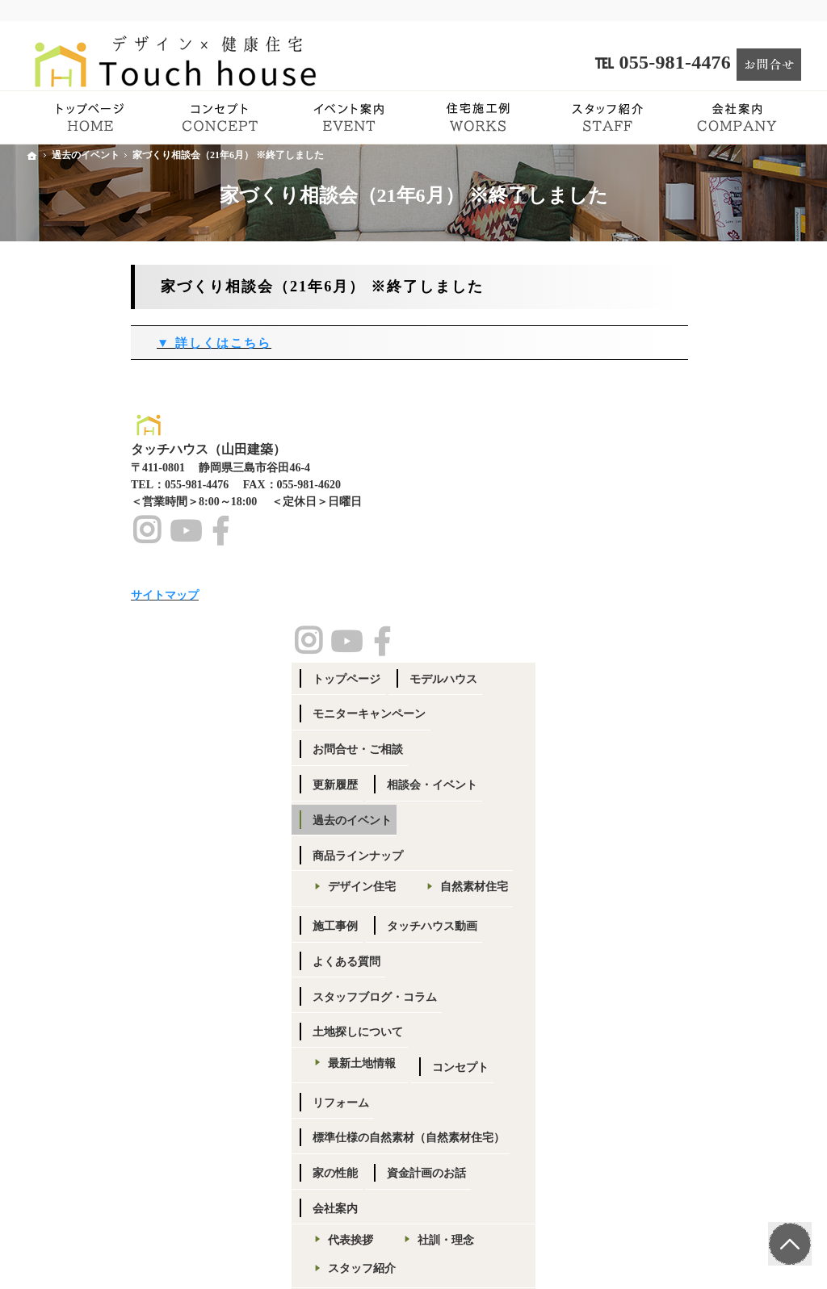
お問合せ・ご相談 (673, 390)
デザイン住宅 (678, 528)
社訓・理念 (761, 924)
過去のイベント (667, 461)
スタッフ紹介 (678, 952)
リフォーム (742, 772)
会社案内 (651, 892)
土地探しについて (673, 702)
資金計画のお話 (742, 857)
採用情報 (666, 987)
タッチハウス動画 (748, 595)
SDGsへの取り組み (691, 1016)
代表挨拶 (666, 924)
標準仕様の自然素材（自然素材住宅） (707, 814)
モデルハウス (759, 320)
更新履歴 (651, 426)
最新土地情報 (678, 733)
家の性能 (651, 857)
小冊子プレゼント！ (679, 1084)
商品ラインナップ (673, 497)
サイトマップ (662, 1119)
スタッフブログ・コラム (690, 666)
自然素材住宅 (678, 556)
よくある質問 (662, 631)
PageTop (789, 1241)
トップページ (662, 320)
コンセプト (656, 772)
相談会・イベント (748, 426)
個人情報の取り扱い (694, 1045)
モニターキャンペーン (684, 355)
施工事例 (651, 595)
